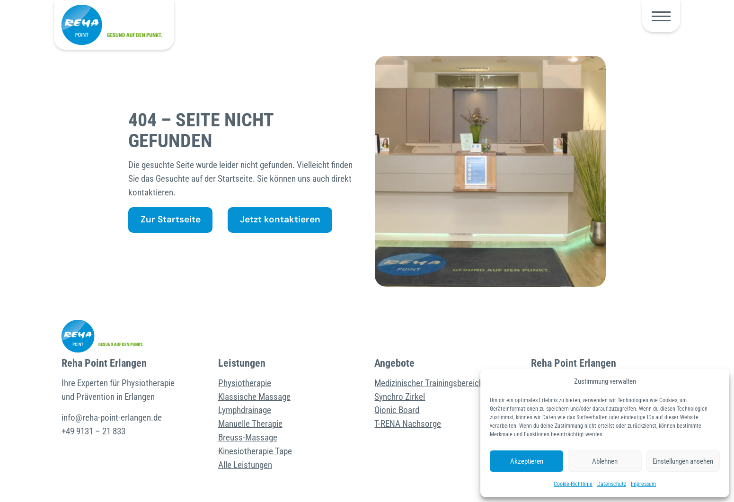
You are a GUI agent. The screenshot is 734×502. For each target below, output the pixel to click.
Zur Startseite (171, 219)
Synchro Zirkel (399, 396)
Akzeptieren (526, 461)
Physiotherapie (244, 383)
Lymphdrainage (244, 410)
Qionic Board (396, 410)
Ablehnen (605, 461)
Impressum (643, 484)
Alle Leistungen (245, 464)
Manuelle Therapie (250, 423)
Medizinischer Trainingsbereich (428, 383)
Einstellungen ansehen (683, 461)
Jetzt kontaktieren (280, 219)
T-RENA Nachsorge (407, 423)
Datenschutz (611, 484)
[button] (661, 16)
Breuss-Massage (247, 437)
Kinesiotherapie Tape (255, 451)
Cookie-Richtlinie (573, 484)
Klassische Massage (254, 396)
